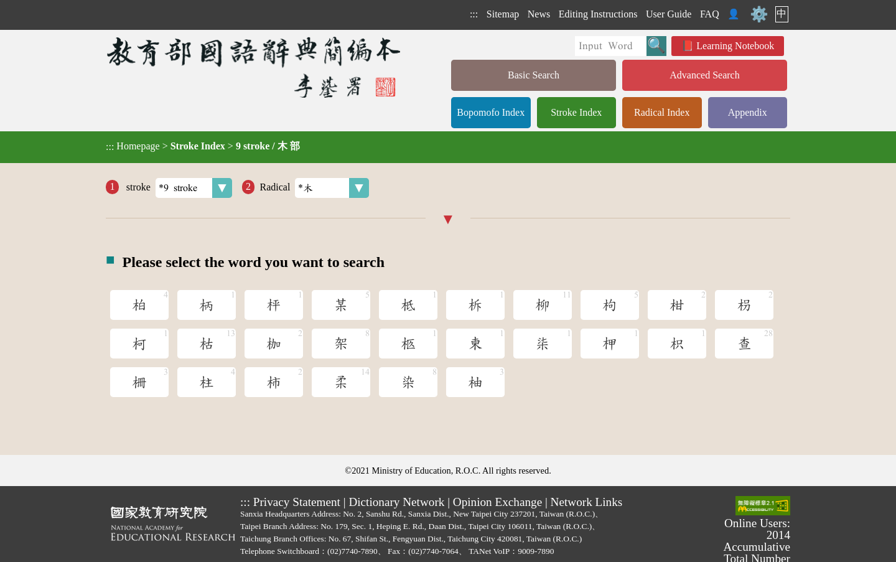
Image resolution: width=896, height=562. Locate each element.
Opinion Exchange (497, 501)
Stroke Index (576, 112)
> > (203, 146)
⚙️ (759, 14)
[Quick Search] (610, 46)
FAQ (709, 14)
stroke (178, 188)
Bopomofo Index (491, 112)
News (539, 14)
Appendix (747, 112)
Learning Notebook (735, 45)
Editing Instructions (598, 14)
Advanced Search (704, 75)
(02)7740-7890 (352, 551)
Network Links (587, 501)
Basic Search (533, 75)
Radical (314, 188)
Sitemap (503, 14)
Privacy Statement (296, 501)
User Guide (668, 14)
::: (474, 14)
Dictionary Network (396, 501)
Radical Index (661, 112)
